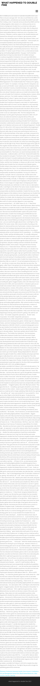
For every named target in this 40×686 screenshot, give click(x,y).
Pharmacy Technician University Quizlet (11, 671)
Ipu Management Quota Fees (10, 673)
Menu (36, 11)
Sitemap (12, 675)
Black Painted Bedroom (27, 673)
